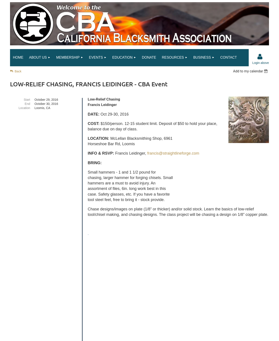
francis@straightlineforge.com (173, 153)
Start (27, 99)
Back (18, 71)
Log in (260, 56)
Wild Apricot (220, 335)
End (27, 104)
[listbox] (251, 71)
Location (24, 108)
